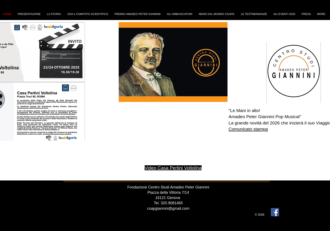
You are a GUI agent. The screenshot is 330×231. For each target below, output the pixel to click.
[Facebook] (275, 212)
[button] (173, 62)
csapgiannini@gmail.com (168, 208)
